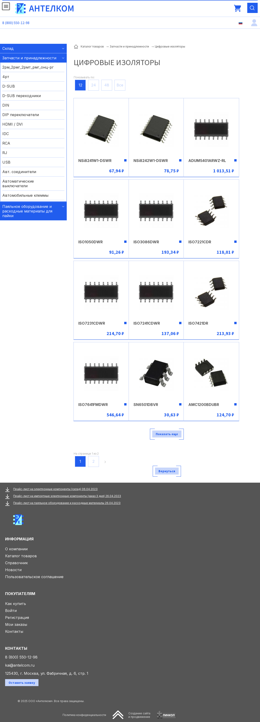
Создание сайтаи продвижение (139, 715)
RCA (6, 143)
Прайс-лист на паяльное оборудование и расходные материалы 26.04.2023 (66, 503)
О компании (16, 549)
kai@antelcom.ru (20, 665)
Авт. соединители (19, 171)
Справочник (16, 562)
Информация (19, 539)
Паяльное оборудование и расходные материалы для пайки (27, 211)
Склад (8, 48)
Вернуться (167, 471)
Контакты (14, 631)
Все (120, 85)
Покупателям (20, 593)
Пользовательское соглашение (34, 576)
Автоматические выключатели (18, 183)
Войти (11, 610)
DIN (5, 105)
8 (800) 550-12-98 (15, 22)
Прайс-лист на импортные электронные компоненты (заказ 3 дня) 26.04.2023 (67, 496)
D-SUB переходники (21, 95)
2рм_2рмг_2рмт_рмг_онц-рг (28, 67)
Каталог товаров (21, 556)
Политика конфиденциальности (84, 715)
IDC (5, 133)
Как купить (15, 603)
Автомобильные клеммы (25, 195)
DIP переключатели (20, 114)
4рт (5, 76)
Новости (13, 569)
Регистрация (17, 617)
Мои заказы (16, 624)
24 (93, 85)
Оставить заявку (22, 683)
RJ (4, 152)
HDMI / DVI (12, 124)
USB (6, 162)
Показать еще (167, 434)
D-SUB (8, 86)
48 (106, 85)
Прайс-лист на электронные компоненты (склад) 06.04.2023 (55, 489)
